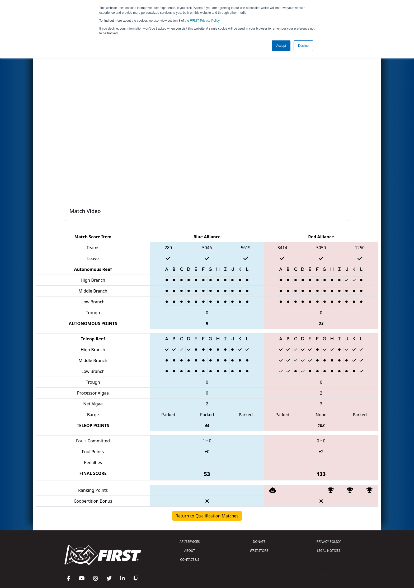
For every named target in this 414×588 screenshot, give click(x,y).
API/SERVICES (190, 541)
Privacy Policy (205, 20)
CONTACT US (189, 559)
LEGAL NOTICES (328, 550)
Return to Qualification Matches (207, 516)
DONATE (259, 541)
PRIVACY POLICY (328, 541)
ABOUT (189, 550)
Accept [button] (281, 46)
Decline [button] (303, 46)
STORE (259, 550)
